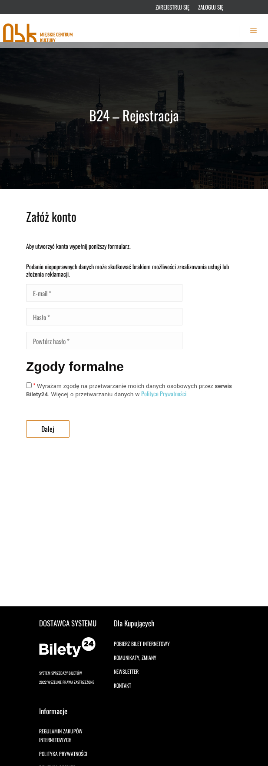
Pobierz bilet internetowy (142, 643)
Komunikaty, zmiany (135, 657)
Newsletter (126, 671)
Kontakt (122, 685)
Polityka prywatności (63, 753)
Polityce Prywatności (163, 393)
